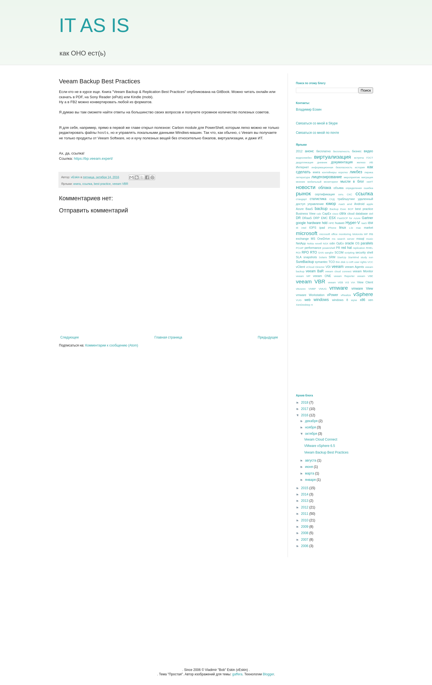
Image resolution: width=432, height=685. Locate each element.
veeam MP (303, 276)
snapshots (310, 257)
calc (319, 213)
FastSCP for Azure (348, 218)
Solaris (323, 257)
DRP (316, 218)
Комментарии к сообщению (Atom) (111, 345)
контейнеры (329, 172)
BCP (350, 208)
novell (318, 243)
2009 (305, 527)
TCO (331, 261)
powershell (328, 247)
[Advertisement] (337, 349)
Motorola (357, 234)
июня (309, 467)
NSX (325, 243)
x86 (362, 300)
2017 (305, 409)
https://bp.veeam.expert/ (93, 158)
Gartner (367, 218)
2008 (305, 533)
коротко (343, 172)
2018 (305, 402)
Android (359, 204)
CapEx (326, 213)
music (369, 238)
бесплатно (323, 151)
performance (312, 247)
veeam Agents (354, 266)
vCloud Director (315, 266)
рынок (303, 193)
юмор (331, 203)
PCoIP (300, 247)
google (301, 223)
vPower (332, 295)
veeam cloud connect (338, 271)
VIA (353, 282)
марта (310, 473)
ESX (332, 218)
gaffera (237, 674)
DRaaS (307, 218)
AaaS (341, 204)
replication (359, 247)
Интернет (302, 167)
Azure (300, 208)
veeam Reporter (344, 276)
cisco (335, 213)
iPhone (332, 227)
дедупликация (304, 162)
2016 (305, 415)
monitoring (345, 234)
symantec (321, 261)
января (311, 480)
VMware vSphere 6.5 (319, 446)
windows (321, 299)
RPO (305, 252)
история (360, 167)
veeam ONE (322, 276)
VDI (328, 266)
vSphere (363, 294)
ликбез (356, 172)
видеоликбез (304, 157)
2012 (299, 151)
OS (357, 243)
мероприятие (352, 177)
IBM (370, 223)
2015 (305, 488)
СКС (349, 194)
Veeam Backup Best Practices (326, 452)
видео (368, 151)
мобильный (314, 181)
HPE (331, 223)
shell (370, 252)
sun (371, 257)
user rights (360, 261)
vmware (338, 288)
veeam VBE (365, 276)
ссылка (87, 183)
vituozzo (301, 288)
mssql (360, 238)
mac (358, 227)
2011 (305, 514)
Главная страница (168, 337)
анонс (309, 151)
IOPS (312, 227)
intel (303, 227)
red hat (346, 248)
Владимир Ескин (309, 109)
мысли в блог (352, 181)
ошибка (368, 188)
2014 (305, 494)
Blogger (268, 674)
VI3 (347, 282)
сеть (340, 194)
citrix (342, 213)
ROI (298, 252)
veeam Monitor (363, 271)
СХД (331, 199)
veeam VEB (335, 282)
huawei (339, 223)
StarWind (353, 257)
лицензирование (326, 177)
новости (305, 187)
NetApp (301, 243)
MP (366, 234)
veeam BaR (315, 271)
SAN (321, 252)
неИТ (370, 181)
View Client (365, 282)
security (360, 252)
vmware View (362, 288)
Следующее (69, 337)
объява (339, 188)
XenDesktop (303, 304)
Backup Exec (338, 208)
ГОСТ (369, 157)
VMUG (323, 288)
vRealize (346, 295)
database (362, 213)
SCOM (338, 252)
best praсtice (102, 183)
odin (332, 243)
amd (349, 204)
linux (342, 228)
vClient (300, 266)
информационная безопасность (332, 167)
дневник (322, 162)
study (364, 257)
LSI (351, 227)
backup (321, 208)
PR (338, 247)
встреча (359, 157)
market (368, 227)
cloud (351, 213)
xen (370, 300)
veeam (338, 266)
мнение (300, 181)
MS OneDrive (320, 238)
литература (303, 177)
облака (324, 187)
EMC (324, 218)
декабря (311, 421)
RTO (313, 252)
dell (371, 213)
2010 (305, 520)
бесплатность (341, 151)
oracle (349, 243)
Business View (305, 213)
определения (353, 188)
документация (342, 162)
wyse (354, 300)
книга (76, 183)
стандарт (301, 199)
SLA (298, 257)
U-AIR (349, 261)
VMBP (312, 288)
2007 (305, 540)
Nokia (310, 243)
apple (370, 204)
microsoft (306, 233)
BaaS (309, 208)
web (307, 300)
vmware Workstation (310, 295)
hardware (314, 223)
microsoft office (328, 234)
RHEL (369, 247)
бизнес (357, 151)
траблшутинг (346, 199)
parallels (367, 243)
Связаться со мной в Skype (317, 123)
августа (311, 460)
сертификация (325, 194)
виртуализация (332, 157)
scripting (350, 252)
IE (297, 227)
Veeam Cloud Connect (320, 439)
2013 (305, 501)
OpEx (340, 243)
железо (361, 162)
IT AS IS (94, 25)
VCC (370, 261)
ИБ (371, 162)
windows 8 (340, 300)
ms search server (343, 238)
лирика (368, 172)
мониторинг (331, 181)
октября (311, 434)
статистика (318, 199)
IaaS (364, 223)
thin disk (340, 261)
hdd (324, 223)
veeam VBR (120, 183)
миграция (367, 177)
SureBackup (305, 262)
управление (315, 204)
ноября (311, 427)
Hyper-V (352, 222)
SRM (332, 257)
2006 (305, 546)
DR (298, 218)
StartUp (341, 257)
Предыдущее (268, 337)
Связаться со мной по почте (317, 133)
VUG (299, 300)
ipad (322, 227)
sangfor (329, 252)
